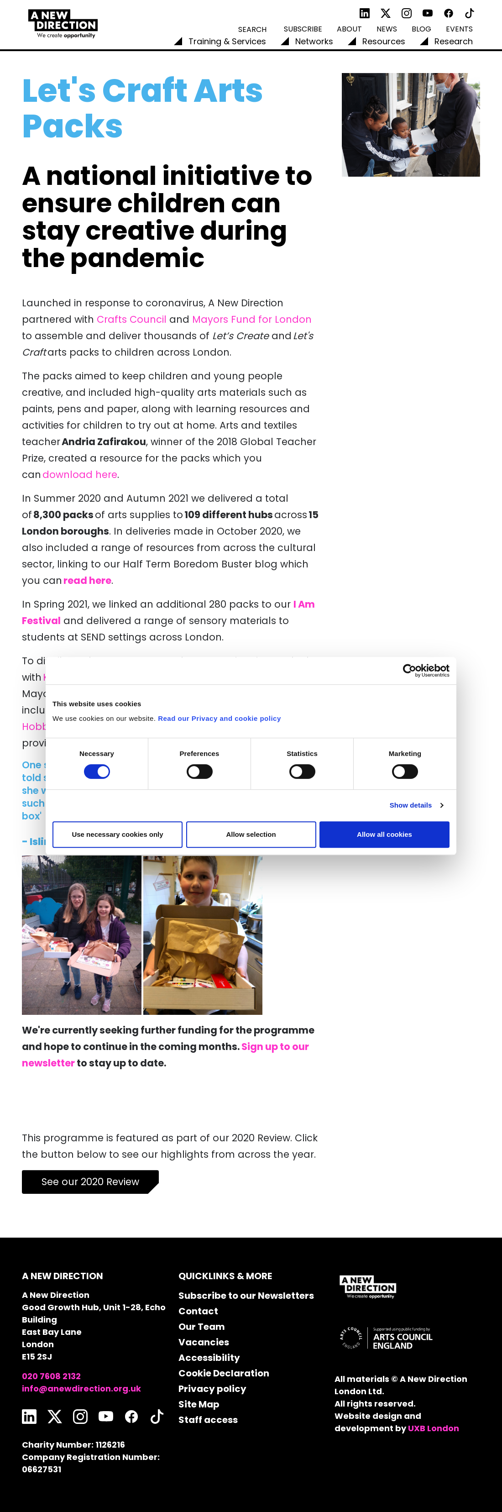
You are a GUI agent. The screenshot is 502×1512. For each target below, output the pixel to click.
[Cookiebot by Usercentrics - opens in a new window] (410, 670)
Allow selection (251, 834)
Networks (314, 41)
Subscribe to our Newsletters (246, 1295)
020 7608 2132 (51, 1376)
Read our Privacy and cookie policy (219, 718)
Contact (198, 1311)
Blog (421, 29)
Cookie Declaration (223, 1373)
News (386, 29)
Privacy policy (212, 1388)
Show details (411, 805)
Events (459, 29)
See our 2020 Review (90, 1181)
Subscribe (303, 29)
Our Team (201, 1326)
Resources (383, 41)
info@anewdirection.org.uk (81, 1388)
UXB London (433, 1428)
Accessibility (209, 1357)
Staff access (208, 1419)
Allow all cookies (384, 834)
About (349, 29)
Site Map (199, 1404)
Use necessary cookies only (117, 834)
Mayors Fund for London (252, 319)
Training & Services (227, 41)
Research (453, 41)
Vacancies (203, 1342)
